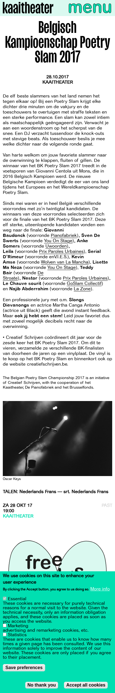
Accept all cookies (85, 686)
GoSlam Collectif (84, 283)
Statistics (17, 636)
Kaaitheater (57, 82)
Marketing (18, 627)
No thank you (41, 686)
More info (100, 590)
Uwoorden (56, 246)
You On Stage (58, 241)
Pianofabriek (64, 235)
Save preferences (24, 668)
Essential (17, 600)
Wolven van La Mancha (64, 262)
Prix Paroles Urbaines (61, 251)
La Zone (82, 289)
